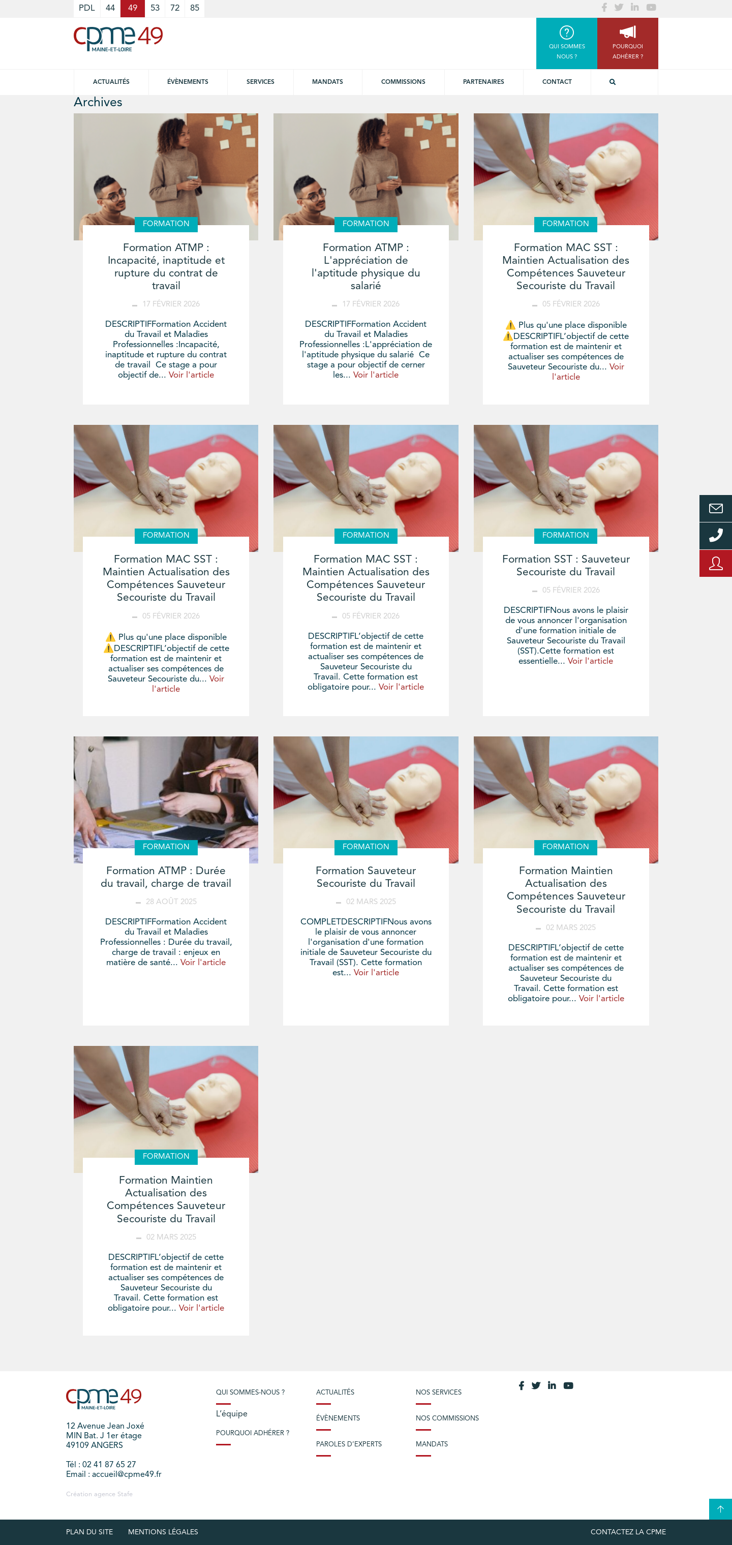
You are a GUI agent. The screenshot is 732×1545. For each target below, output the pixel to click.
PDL (87, 8)
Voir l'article (191, 375)
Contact (557, 82)
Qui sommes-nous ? (250, 1392)
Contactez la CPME (628, 1532)
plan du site (89, 1532)
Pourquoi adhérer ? (252, 1433)
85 (194, 8)
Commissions (403, 82)
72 (174, 8)
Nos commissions (447, 1418)
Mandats (327, 82)
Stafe (125, 1494)
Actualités (111, 82)
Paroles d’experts (349, 1444)
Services (260, 82)
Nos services (439, 1392)
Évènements (187, 82)
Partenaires (483, 82)
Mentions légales (163, 1532)
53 (155, 8)
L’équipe (232, 1414)
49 (132, 8)
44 (110, 8)
